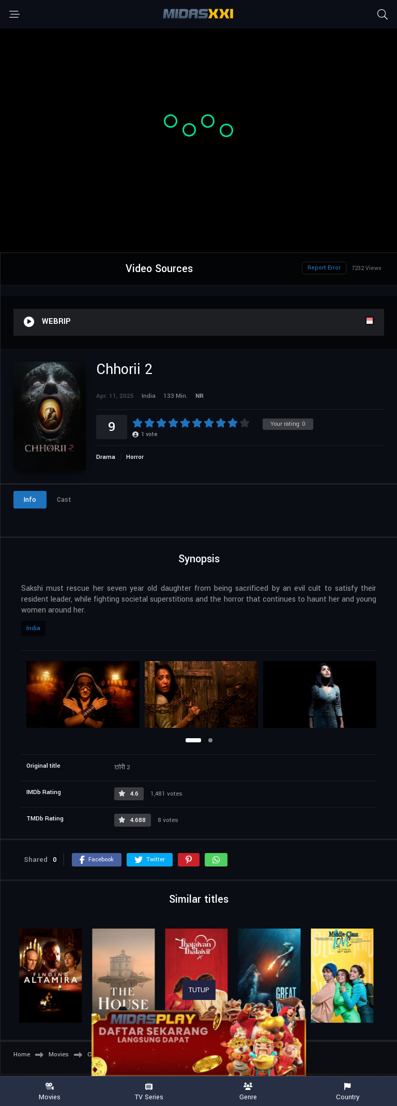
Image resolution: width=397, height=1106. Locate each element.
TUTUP (199, 990)
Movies (49, 1092)
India (33, 628)
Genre (248, 1092)
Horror (135, 457)
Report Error (324, 268)
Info (30, 499)
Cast (64, 499)
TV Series (148, 1092)
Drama (105, 457)
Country (347, 1092)
